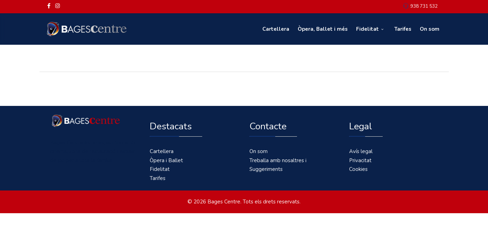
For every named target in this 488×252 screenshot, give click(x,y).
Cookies (358, 169)
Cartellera (275, 29)
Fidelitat (367, 29)
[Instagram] (57, 5)
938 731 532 (424, 6)
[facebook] (48, 5)
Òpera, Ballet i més (323, 29)
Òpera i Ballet (166, 160)
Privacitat (360, 160)
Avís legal (361, 151)
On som (429, 29)
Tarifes (402, 29)
